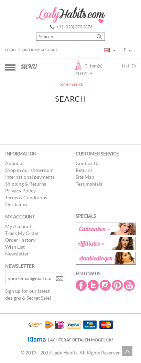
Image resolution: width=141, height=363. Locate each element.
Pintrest (118, 285)
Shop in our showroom (29, 170)
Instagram (106, 285)
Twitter (94, 285)
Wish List (15, 247)
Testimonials (89, 184)
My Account (46, 50)
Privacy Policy (20, 190)
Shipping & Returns (25, 184)
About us (14, 163)
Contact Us (87, 163)
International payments (29, 177)
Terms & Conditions (26, 197)
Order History (20, 240)
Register (25, 50)
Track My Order (22, 233)
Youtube (130, 285)
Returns (84, 170)
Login (10, 50)
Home (63, 84)
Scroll (127, 351)
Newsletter (17, 253)
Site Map (85, 177)
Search (77, 84)
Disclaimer (16, 204)
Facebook (82, 285)
